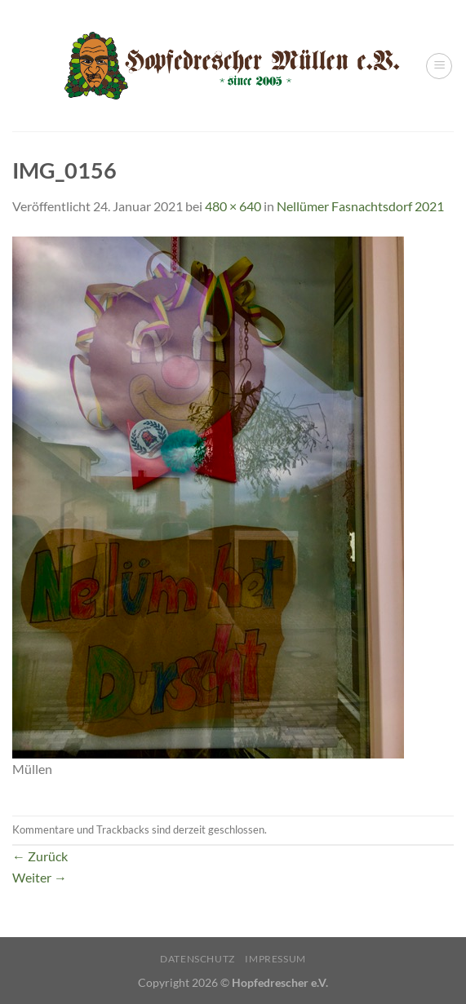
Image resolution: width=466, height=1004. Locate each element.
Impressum (275, 959)
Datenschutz (197, 959)
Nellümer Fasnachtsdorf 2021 (360, 206)
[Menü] (439, 66)
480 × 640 (233, 206)
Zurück (40, 856)
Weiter (39, 877)
